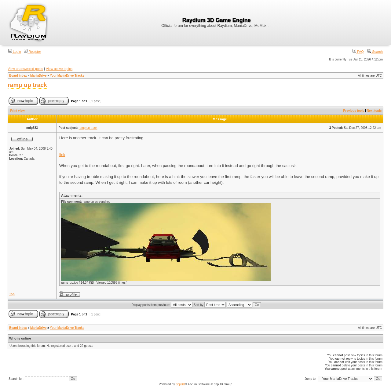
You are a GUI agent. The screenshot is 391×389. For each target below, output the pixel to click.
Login (14, 51)
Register (32, 51)
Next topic (374, 110)
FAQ (358, 51)
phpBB (180, 384)
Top (12, 294)
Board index (18, 75)
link (62, 154)
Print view (17, 110)
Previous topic (353, 110)
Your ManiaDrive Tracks (67, 75)
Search (375, 51)
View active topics (59, 69)
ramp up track (27, 85)
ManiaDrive (38, 75)
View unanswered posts (25, 69)
